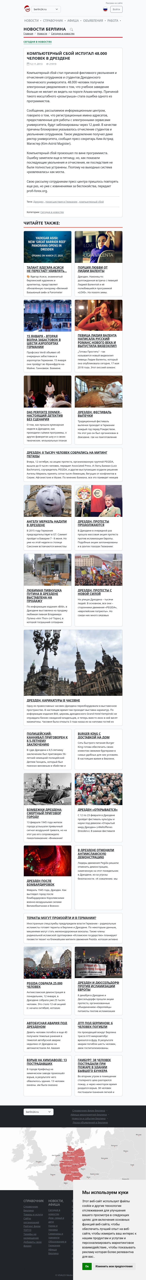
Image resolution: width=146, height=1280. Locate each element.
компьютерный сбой (91, 201)
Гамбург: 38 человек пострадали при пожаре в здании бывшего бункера (94, 1065)
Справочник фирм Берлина (88, 1110)
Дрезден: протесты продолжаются (93, 523)
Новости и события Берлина (89, 1118)
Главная (28, 33)
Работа (112, 21)
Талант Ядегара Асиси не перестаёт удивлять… (47, 269)
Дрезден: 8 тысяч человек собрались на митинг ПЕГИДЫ (67, 454)
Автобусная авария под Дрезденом (47, 1025)
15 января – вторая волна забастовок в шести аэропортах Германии (44, 341)
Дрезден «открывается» (98, 810)
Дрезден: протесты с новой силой (95, 592)
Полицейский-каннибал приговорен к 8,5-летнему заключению (47, 739)
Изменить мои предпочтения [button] (114, 1266)
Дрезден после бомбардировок (40, 882)
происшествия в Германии (61, 201)
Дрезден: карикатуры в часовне (53, 700)
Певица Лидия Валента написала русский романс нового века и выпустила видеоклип (97, 340)
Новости (31, 21)
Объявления (93, 21)
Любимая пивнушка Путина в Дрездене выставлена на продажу (44, 595)
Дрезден (38, 201)
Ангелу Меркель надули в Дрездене (47, 523)
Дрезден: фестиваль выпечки (94, 414)
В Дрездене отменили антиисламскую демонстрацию (96, 853)
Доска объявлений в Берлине (90, 1122)
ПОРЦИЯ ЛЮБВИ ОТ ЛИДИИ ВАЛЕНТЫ (93, 269)
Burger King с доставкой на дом (94, 735)
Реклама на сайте (114, 3)
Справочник (53, 21)
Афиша (73, 21)
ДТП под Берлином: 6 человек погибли (95, 1025)
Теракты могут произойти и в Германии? (61, 918)
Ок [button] (87, 1266)
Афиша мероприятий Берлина (89, 1114)
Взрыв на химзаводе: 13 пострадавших (47, 1062)
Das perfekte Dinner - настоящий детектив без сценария (45, 415)
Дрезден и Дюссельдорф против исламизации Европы (98, 986)
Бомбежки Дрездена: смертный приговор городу (44, 813)
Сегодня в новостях (63, 33)
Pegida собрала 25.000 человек (45, 985)
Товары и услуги (33, 1214)
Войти (116, 9)
